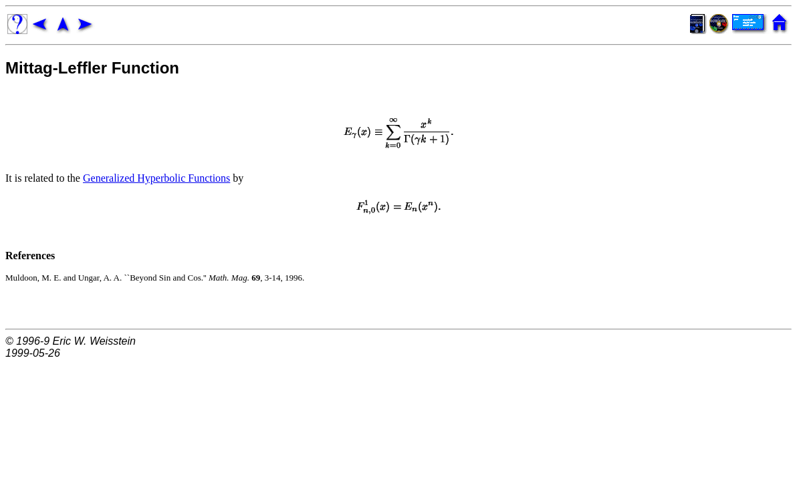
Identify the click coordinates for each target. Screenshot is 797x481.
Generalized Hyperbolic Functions (156, 178)
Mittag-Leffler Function (92, 68)
